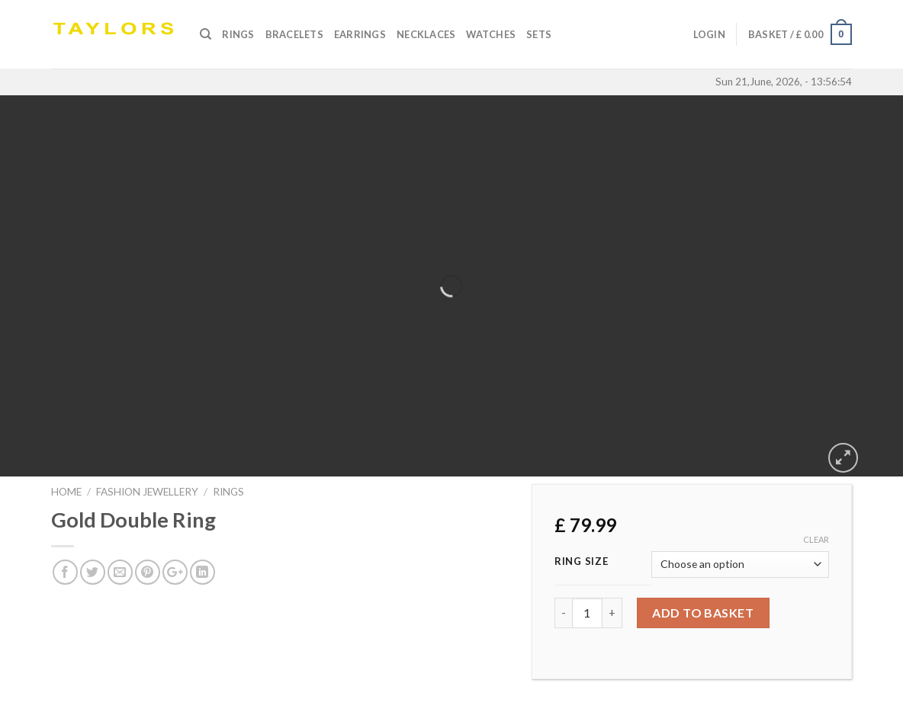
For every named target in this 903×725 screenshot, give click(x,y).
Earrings (360, 34)
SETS (538, 34)
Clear (816, 539)
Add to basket (703, 612)
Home (66, 492)
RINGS (228, 492)
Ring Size (581, 562)
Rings (238, 34)
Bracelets (294, 34)
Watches (491, 34)
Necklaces (426, 34)
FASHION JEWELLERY (147, 492)
